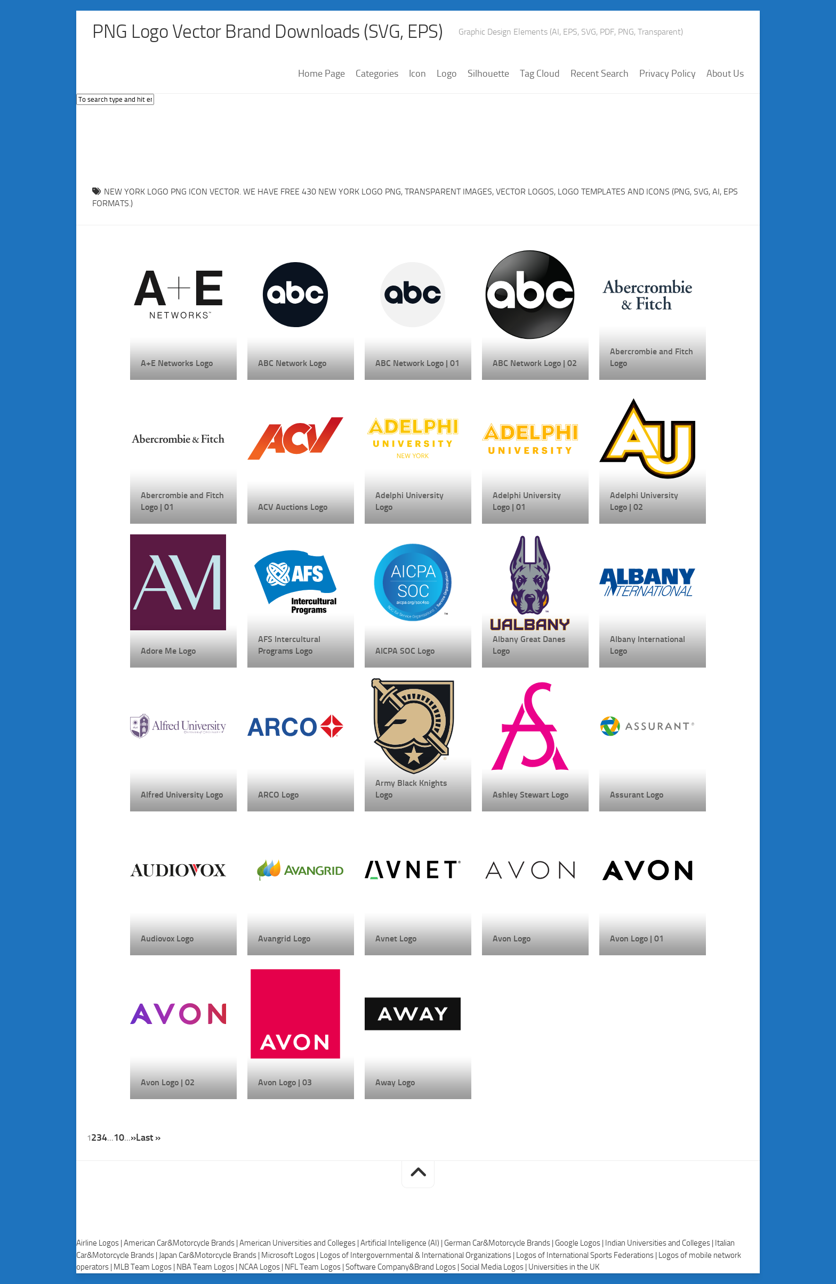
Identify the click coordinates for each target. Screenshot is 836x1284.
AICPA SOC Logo (405, 651)
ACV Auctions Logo (292, 507)
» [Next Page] (133, 1137)
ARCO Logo (278, 795)
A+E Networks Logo (177, 363)
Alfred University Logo (182, 795)
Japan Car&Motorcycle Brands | (210, 1255)
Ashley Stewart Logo (530, 795)
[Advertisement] (418, 143)
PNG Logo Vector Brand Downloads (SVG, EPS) (271, 32)
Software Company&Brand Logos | (403, 1267)
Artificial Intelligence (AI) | (402, 1243)
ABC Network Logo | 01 (417, 363)
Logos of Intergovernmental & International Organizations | (418, 1255)
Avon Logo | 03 (285, 1082)
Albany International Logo (647, 645)
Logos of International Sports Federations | (587, 1255)
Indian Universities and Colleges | (660, 1243)
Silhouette (488, 74)
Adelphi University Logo (409, 501)
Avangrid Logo (284, 938)
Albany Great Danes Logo (529, 645)
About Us (725, 74)
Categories (377, 74)
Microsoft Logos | (290, 1255)
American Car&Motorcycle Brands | (181, 1243)
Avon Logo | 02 (168, 1082)
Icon (417, 74)
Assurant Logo (636, 795)
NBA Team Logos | (207, 1267)
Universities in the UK (563, 1267)
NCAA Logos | (262, 1267)
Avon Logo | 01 (637, 938)
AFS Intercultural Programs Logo (289, 645)
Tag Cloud (540, 74)
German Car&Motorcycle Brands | (499, 1243)
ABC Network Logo (292, 363)
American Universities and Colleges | (299, 1243)
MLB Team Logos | (145, 1267)
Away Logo (395, 1082)
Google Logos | (580, 1243)
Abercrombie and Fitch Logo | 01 (182, 501)
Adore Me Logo (168, 651)
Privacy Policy (667, 74)
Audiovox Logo (167, 938)
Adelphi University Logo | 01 (527, 501)
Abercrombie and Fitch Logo (651, 357)
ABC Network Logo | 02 (535, 363)
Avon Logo (511, 938)
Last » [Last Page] (148, 1137)
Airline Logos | (100, 1243)
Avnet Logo (395, 938)
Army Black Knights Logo (411, 789)
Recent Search (599, 74)
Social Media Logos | (494, 1267)
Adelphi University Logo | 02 (644, 501)
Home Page (321, 74)
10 (119, 1137)
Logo (447, 74)
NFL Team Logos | (315, 1267)
